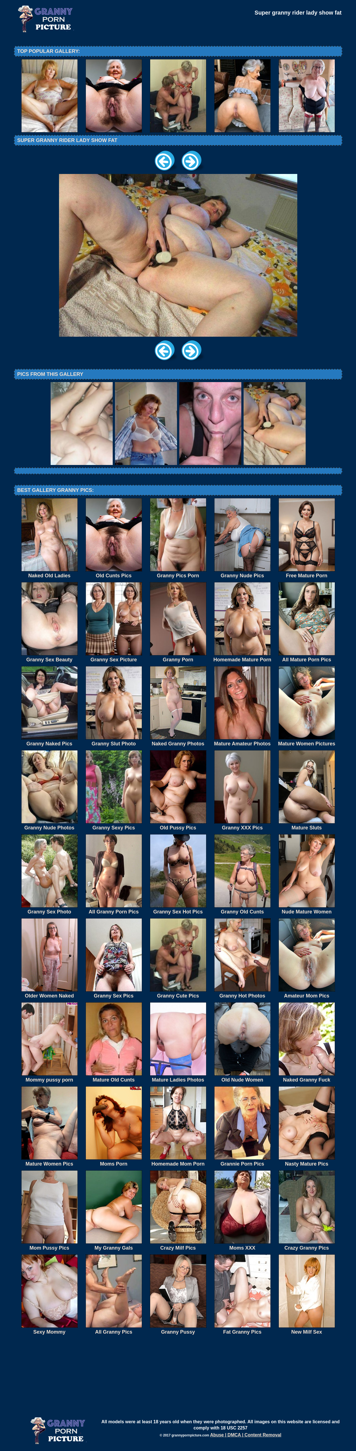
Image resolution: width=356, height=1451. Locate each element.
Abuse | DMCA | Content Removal (245, 1435)
